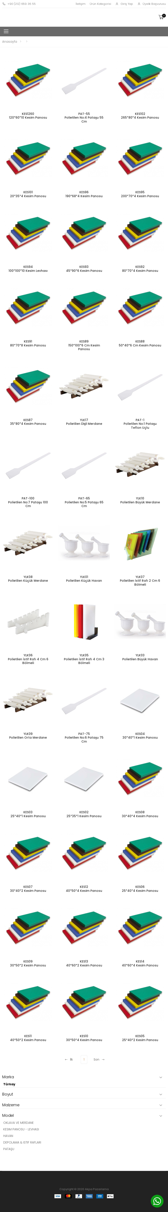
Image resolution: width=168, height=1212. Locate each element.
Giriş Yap (124, 4)
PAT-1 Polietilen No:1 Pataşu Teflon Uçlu (140, 424)
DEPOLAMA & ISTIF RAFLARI (22, 1142)
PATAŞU (8, 1149)
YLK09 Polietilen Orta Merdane (28, 736)
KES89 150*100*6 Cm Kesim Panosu (84, 345)
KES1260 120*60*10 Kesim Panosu (28, 116)
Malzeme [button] (10, 1105)
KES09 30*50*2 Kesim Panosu (28, 963)
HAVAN (8, 1136)
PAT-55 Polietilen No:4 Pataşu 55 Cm (84, 118)
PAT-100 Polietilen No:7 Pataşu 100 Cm (28, 502)
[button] (162, 17)
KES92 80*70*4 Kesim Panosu (140, 269)
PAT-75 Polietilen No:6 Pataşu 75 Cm (84, 738)
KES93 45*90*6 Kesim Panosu (84, 269)
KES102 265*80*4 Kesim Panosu (140, 116)
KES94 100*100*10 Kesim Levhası (28, 269)
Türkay (9, 1084)
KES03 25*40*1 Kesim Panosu (28, 814)
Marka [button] (8, 1077)
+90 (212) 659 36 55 (18, 4)
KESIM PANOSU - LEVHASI (21, 1129)
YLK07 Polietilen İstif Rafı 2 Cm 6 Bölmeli (140, 581)
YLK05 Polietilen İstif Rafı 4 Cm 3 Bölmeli (84, 659)
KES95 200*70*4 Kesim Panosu (140, 194)
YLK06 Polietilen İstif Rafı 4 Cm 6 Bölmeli (28, 659)
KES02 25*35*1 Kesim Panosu (84, 814)
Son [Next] (99, 1059)
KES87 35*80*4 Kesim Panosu (28, 422)
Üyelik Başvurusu (151, 4)
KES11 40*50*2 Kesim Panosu (28, 1038)
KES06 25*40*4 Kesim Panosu (140, 889)
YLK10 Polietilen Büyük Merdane (140, 500)
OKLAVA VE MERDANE (18, 1123)
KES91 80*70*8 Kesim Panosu (28, 343)
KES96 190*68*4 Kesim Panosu (84, 194)
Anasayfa (9, 41)
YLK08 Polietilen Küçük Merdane (28, 579)
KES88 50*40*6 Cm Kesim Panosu (140, 343)
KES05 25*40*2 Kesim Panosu (140, 1038)
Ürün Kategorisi (100, 4)
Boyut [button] (7, 1094)
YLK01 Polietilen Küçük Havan (84, 579)
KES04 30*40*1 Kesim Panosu (140, 736)
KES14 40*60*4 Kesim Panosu (140, 963)
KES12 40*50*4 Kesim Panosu (84, 889)
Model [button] (8, 1115)
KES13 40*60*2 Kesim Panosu (84, 963)
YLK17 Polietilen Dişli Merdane (84, 422)
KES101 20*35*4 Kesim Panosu (28, 194)
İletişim (80, 4)
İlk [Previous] (69, 1059)
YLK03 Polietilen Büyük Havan (140, 657)
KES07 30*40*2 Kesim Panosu (28, 889)
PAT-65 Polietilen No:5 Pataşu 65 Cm (84, 502)
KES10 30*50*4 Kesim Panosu (84, 1038)
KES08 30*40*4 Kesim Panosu (140, 814)
